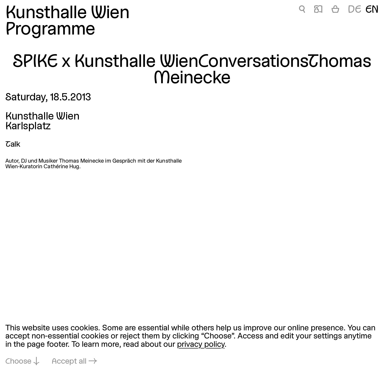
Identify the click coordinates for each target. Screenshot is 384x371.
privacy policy (201, 344)
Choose (18, 361)
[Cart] (335, 10)
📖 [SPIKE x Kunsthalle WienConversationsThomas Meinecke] (318, 10)
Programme (50, 30)
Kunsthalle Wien (67, 14)
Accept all (69, 361)
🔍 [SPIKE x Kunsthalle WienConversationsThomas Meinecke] (302, 10)
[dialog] (192, 345)
